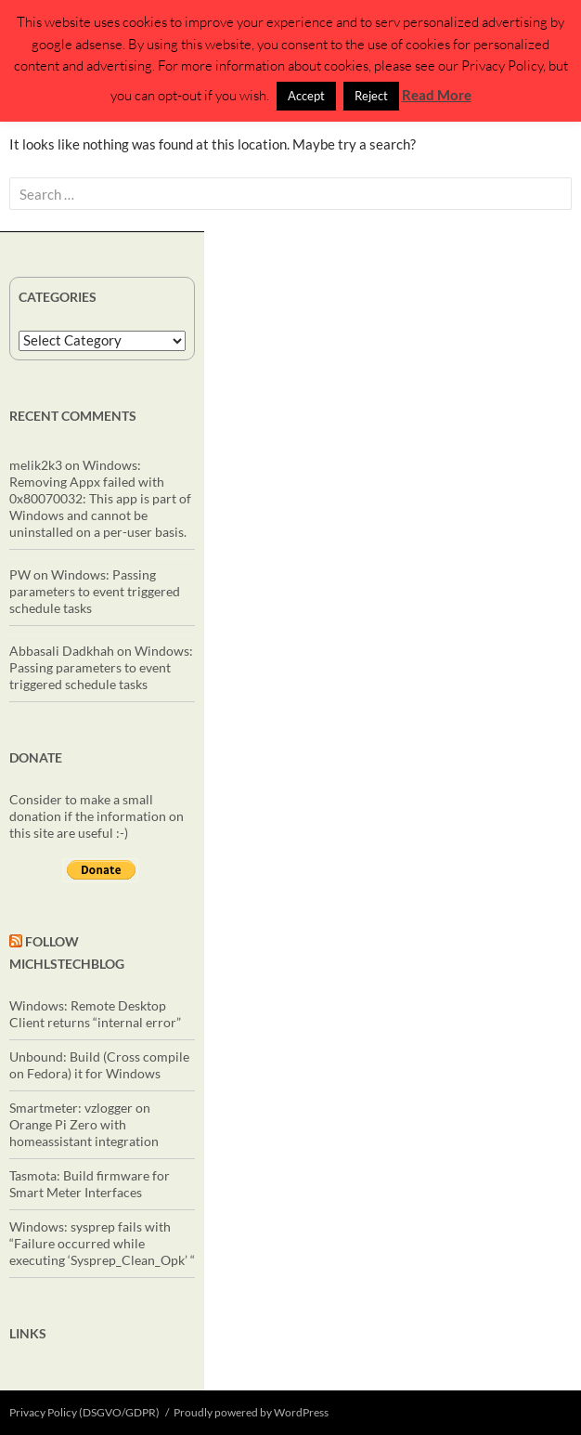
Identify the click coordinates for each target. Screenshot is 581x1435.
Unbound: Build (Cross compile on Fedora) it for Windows (99, 1065)
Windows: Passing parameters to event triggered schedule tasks (94, 591)
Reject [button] (371, 95)
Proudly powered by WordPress (251, 1412)
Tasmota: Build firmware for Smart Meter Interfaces (89, 1184)
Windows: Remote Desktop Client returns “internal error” (95, 1014)
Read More (436, 94)
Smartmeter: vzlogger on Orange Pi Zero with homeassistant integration (84, 1124)
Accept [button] (306, 95)
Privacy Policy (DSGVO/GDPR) (84, 1412)
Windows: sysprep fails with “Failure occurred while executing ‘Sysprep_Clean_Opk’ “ (102, 1243)
